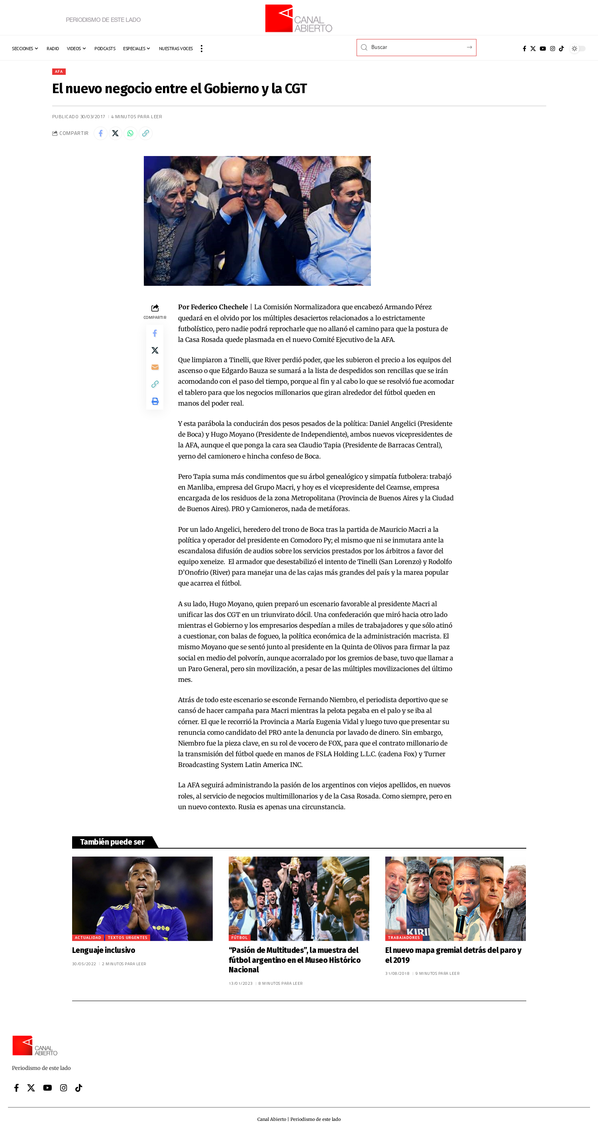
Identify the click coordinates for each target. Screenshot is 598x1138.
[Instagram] (552, 48)
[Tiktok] (561, 48)
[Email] (155, 375)
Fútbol (239, 940)
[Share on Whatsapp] (136, 135)
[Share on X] (119, 135)
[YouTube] (543, 48)
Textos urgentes (127, 940)
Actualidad (88, 940)
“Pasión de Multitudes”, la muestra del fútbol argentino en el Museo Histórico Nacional (295, 963)
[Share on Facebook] (102, 135)
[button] (201, 48)
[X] (533, 48)
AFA (60, 72)
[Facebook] (524, 48)
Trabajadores (404, 940)
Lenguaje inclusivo (103, 953)
